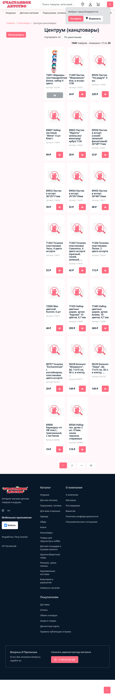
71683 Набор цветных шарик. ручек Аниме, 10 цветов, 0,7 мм (100, 321)
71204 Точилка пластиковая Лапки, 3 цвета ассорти (99, 251)
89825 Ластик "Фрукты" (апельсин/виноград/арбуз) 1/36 (77, 136)
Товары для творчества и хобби (50, 555)
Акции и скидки (48, 638)
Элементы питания (50, 605)
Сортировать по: (52, 37)
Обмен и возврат (49, 633)
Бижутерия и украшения (47, 599)
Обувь (43, 537)
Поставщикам (73, 518)
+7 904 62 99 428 (65, 677)
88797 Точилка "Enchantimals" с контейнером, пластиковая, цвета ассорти (55, 383)
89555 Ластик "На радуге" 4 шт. (100, 78)
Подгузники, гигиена (54, 12)
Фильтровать (16, 34)
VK (8, 523)
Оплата (44, 628)
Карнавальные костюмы (48, 590)
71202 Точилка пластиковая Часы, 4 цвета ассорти (54, 250)
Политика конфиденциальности (77, 531)
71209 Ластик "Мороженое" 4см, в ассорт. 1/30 (77, 79)
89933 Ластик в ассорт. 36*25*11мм (54, 195)
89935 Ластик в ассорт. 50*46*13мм (100, 195)
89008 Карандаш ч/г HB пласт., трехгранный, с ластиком (54, 443)
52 (91, 478)
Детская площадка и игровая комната (50, 564)
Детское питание (29, 12)
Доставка (45, 622)
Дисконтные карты (50, 644)
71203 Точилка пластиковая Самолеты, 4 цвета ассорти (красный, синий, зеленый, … (76, 256)
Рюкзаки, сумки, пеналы (49, 581)
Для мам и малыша (51, 527)
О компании (72, 507)
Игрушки (11, 12)
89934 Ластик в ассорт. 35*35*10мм (77, 195)
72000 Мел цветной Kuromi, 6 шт (53, 317)
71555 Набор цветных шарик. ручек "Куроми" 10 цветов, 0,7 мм (77, 321)
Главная (10, 23)
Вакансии (71, 523)
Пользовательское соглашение (83, 537)
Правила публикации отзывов (56, 649)
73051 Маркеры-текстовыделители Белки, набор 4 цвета (57, 79)
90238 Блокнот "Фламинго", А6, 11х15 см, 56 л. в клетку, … (77, 383)
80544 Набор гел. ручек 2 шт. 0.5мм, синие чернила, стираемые (76, 444)
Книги (43, 543)
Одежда (44, 532)
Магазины (71, 513)
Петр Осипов (20, 549)
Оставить (75, 18)
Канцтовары (24, 23)
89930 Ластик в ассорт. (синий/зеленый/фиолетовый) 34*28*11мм (100, 138)
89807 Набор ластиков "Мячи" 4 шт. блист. (54, 135)
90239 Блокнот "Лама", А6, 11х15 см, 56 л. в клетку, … (100, 381)
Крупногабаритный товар (50, 573)
